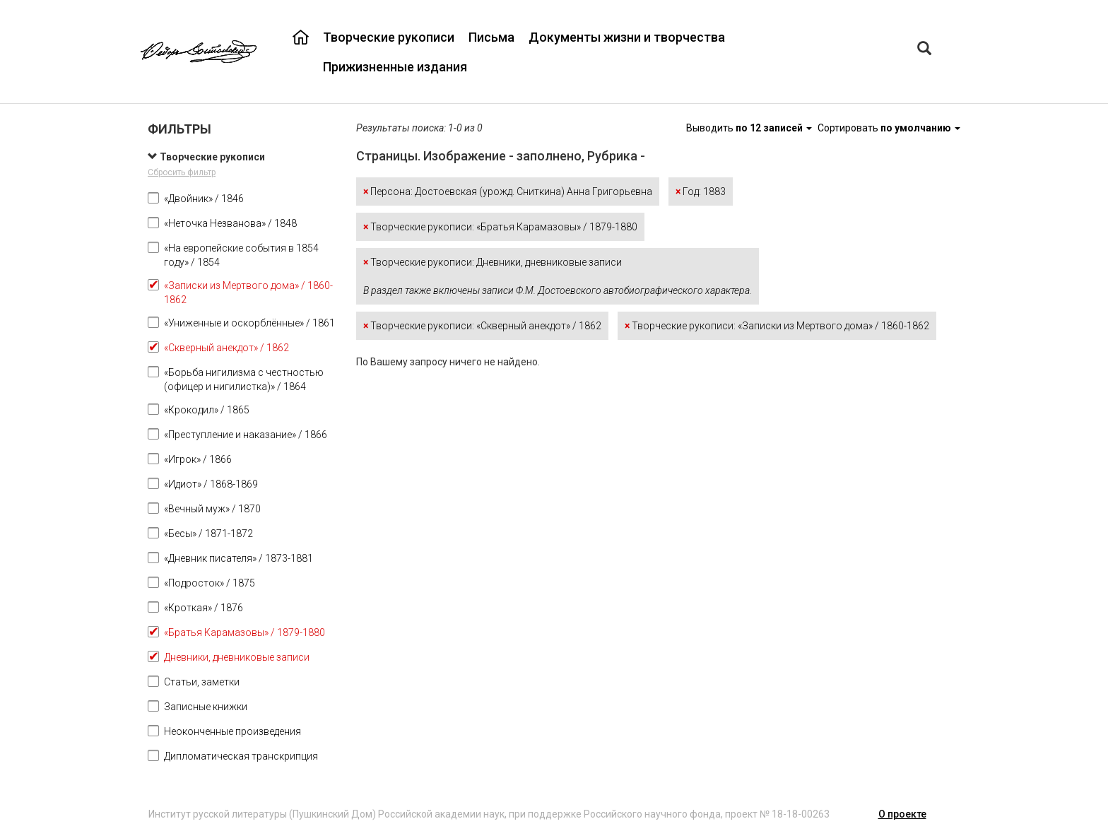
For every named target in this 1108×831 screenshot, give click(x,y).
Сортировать (889, 128)
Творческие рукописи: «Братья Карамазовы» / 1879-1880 (500, 226)
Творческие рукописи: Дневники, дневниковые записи (557, 276)
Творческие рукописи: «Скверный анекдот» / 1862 (482, 325)
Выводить (750, 128)
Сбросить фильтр (182, 172)
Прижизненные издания (395, 66)
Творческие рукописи (388, 37)
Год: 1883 (701, 191)
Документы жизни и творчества (627, 37)
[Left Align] (924, 50)
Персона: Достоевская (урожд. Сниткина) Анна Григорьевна (507, 191)
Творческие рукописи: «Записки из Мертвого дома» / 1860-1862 (777, 325)
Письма (491, 37)
